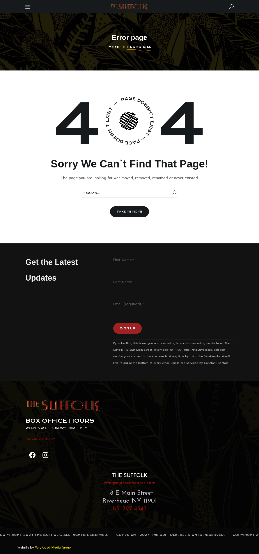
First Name (124, 259)
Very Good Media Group (53, 547)
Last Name (122, 282)
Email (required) (128, 304)
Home (114, 47)
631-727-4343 (130, 509)
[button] (231, 6)
